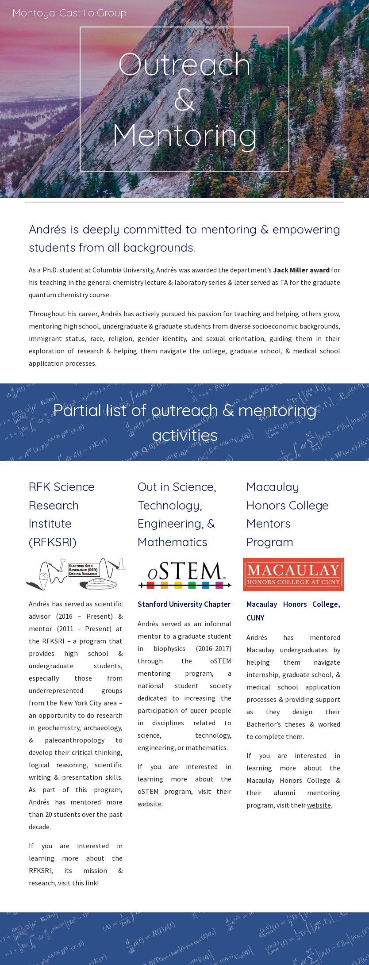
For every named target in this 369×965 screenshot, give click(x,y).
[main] (184, 99)
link (91, 882)
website (149, 803)
